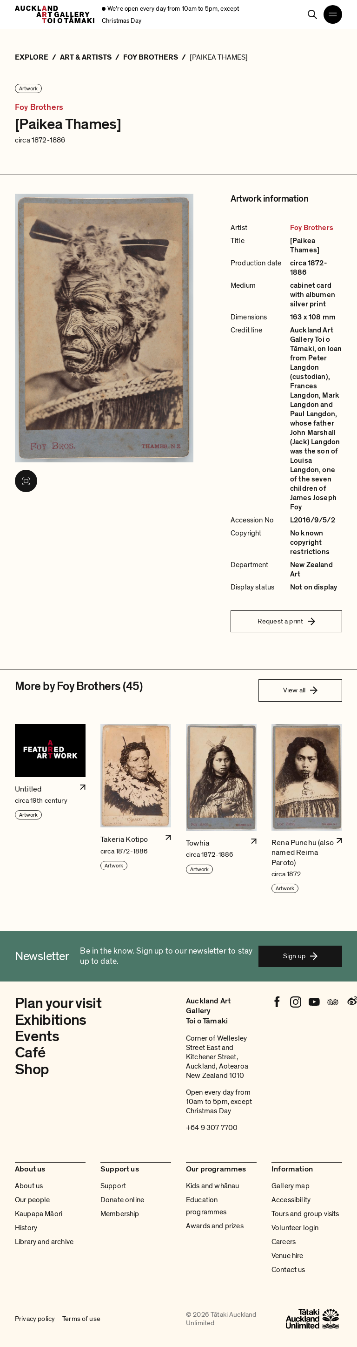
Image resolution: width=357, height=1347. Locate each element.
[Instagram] (295, 1002)
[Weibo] (351, 1002)
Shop (32, 1069)
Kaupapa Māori (38, 1214)
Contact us (288, 1270)
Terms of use (81, 1318)
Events (37, 1036)
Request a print (286, 621)
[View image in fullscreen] (26, 481)
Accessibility (291, 1200)
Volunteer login (294, 1228)
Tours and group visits (305, 1214)
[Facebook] (277, 1002)
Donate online (122, 1200)
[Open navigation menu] (333, 14)
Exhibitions (50, 1020)
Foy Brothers (39, 107)
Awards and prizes (215, 1226)
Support (113, 1186)
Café (30, 1052)
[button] (50, 809)
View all (300, 690)
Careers (283, 1242)
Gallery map (290, 1186)
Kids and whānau (212, 1186)
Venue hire (287, 1256)
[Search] (312, 14)
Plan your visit (58, 1003)
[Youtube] (314, 1002)
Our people (32, 1200)
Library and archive (44, 1242)
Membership (119, 1214)
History (26, 1228)
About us (29, 1186)
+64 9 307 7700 (212, 1128)
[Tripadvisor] (332, 1002)
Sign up (300, 956)
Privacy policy (35, 1318)
